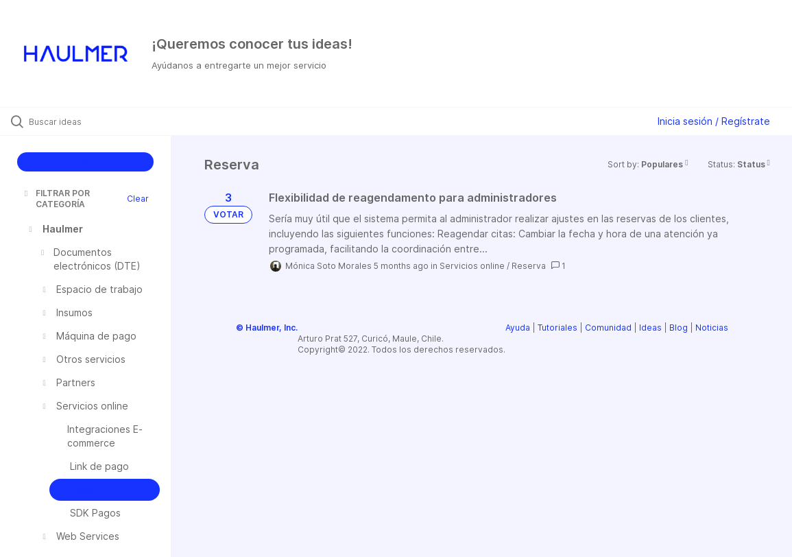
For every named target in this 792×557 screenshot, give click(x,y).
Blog (678, 327)
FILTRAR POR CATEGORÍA (56, 198)
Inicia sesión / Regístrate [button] (714, 121)
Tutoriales (557, 327)
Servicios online (472, 266)
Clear (138, 198)
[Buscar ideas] (96, 121)
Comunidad (608, 327)
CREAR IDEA (85, 161)
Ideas (650, 327)
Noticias (711, 327)
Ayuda (517, 327)
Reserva (529, 266)
